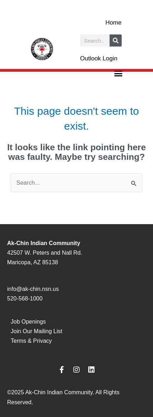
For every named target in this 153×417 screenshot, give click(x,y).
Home (113, 22)
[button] (118, 73)
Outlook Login (98, 58)
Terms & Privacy (31, 341)
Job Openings (28, 322)
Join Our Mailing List (36, 331)
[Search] (116, 40)
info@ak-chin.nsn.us (33, 289)
